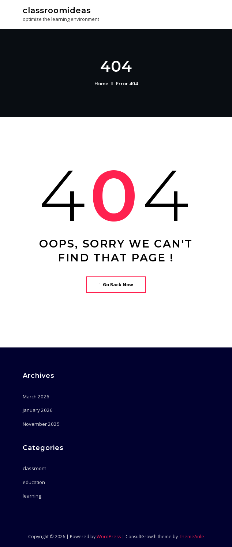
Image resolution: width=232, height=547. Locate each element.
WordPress (108, 535)
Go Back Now (116, 284)
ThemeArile (191, 535)
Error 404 (126, 83)
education (34, 480)
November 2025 (40, 423)
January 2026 (37, 409)
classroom (34, 467)
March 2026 (35, 395)
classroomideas (56, 10)
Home (102, 83)
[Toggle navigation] (199, 13)
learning (32, 494)
